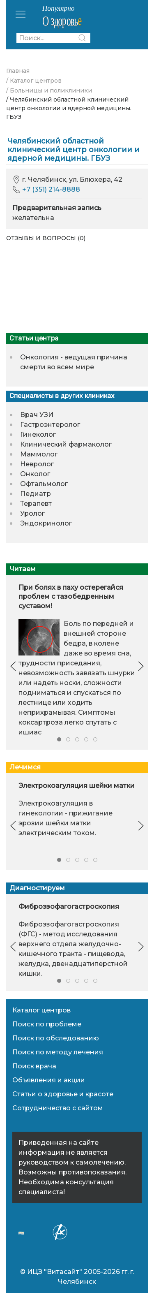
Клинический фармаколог (66, 444)
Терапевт (36, 503)
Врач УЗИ (36, 415)
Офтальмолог (44, 484)
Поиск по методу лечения (57, 1052)
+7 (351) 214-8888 (51, 189)
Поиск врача (34, 1066)
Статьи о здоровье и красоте (62, 1094)
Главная (18, 70)
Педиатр (35, 494)
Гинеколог (38, 434)
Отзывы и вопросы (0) (45, 238)
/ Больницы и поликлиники (49, 90)
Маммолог (38, 454)
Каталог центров (41, 1010)
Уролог (32, 513)
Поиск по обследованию (55, 1038)
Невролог (37, 464)
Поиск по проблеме (46, 1024)
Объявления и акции (48, 1080)
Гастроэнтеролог (50, 424)
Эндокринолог (46, 523)
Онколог (35, 474)
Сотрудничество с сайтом (57, 1108)
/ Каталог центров (34, 80)
